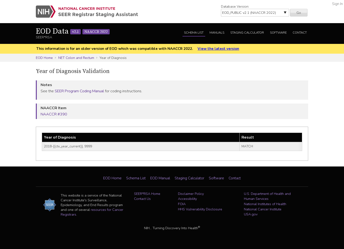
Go (298, 12)
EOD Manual (160, 178)
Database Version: (235, 6)
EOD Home (44, 57)
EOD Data (73, 31)
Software (278, 33)
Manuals (217, 33)
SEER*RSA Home (147, 193)
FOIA (182, 204)
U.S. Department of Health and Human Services (267, 196)
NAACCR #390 (54, 114)
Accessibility (187, 198)
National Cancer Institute (262, 209)
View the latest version (218, 48)
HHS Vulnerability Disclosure (200, 209)
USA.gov (251, 214)
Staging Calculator (247, 33)
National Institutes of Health (265, 204)
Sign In (337, 3)
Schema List (194, 33)
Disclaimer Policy (191, 193)
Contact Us (142, 198)
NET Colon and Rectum (76, 57)
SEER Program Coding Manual (79, 91)
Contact (300, 33)
